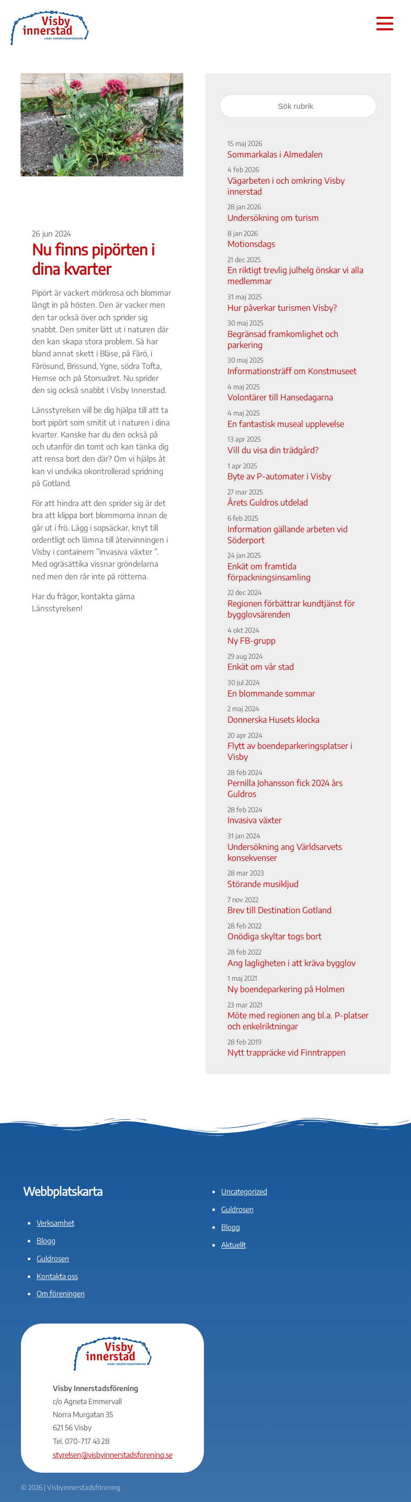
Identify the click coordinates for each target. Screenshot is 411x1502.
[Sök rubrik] (298, 106)
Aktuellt (233, 1244)
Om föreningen (61, 1293)
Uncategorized (244, 1191)
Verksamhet (55, 1222)
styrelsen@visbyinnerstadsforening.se (113, 1454)
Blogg (46, 1240)
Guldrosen (53, 1258)
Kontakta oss (57, 1276)
